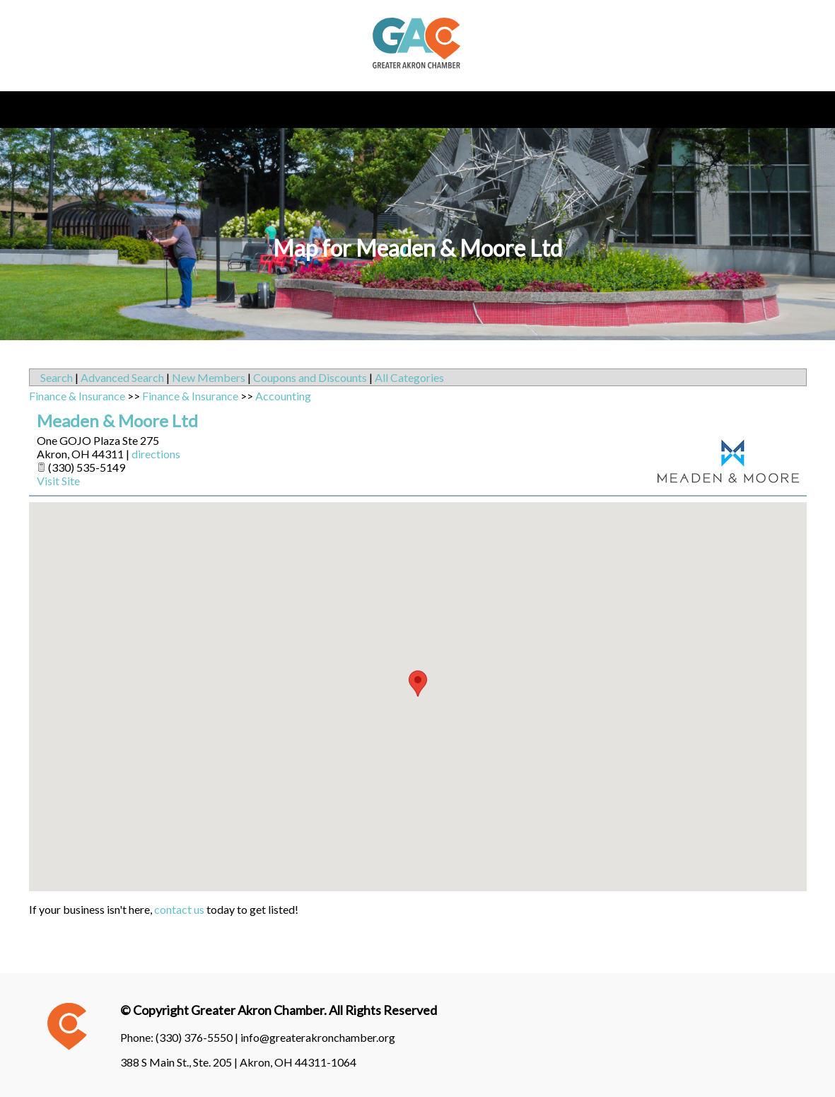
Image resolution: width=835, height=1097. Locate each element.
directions (156, 453)
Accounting (283, 395)
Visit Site (58, 480)
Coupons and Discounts (310, 377)
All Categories (409, 377)
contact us (179, 909)
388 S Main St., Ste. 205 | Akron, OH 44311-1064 (238, 1062)
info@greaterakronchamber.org (317, 1037)
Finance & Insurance (77, 395)
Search (56, 377)
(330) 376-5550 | (198, 1037)
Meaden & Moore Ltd (117, 420)
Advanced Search (122, 377)
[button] (418, 684)
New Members (208, 377)
